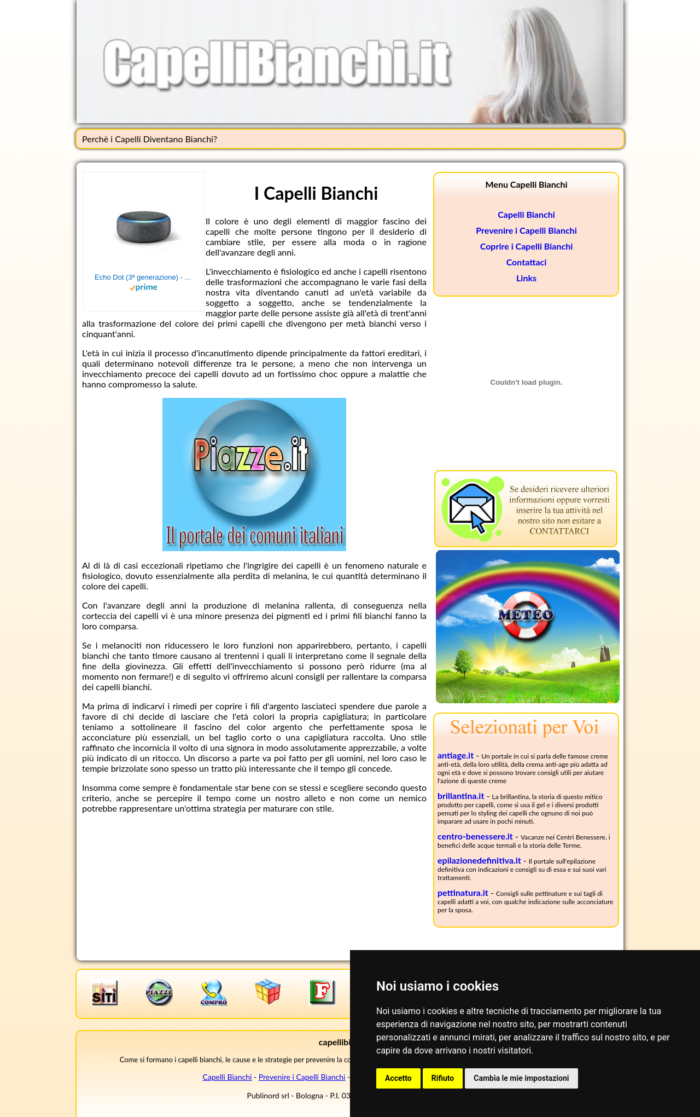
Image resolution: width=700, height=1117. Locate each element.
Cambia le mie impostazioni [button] (521, 1078)
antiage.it (456, 755)
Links (526, 278)
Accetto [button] (398, 1078)
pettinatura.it (463, 892)
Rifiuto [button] (442, 1078)
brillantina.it (461, 795)
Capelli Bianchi (526, 214)
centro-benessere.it (475, 836)
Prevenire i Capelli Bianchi (526, 230)
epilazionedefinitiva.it (479, 860)
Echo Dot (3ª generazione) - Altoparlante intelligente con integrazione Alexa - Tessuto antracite (144, 277)
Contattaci (526, 262)
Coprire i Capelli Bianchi (526, 246)
